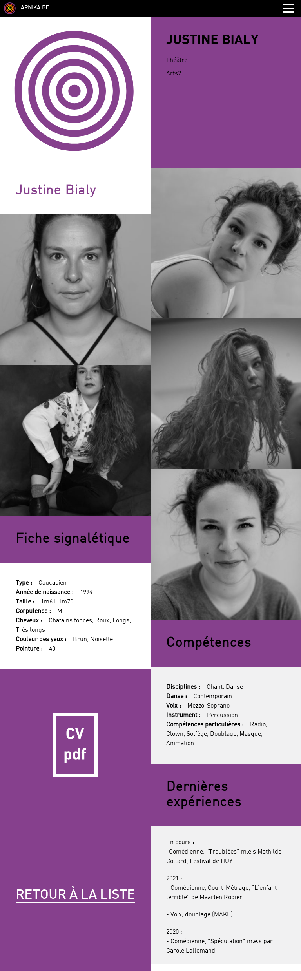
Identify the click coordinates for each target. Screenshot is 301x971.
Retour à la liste (75, 895)
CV (75, 744)
